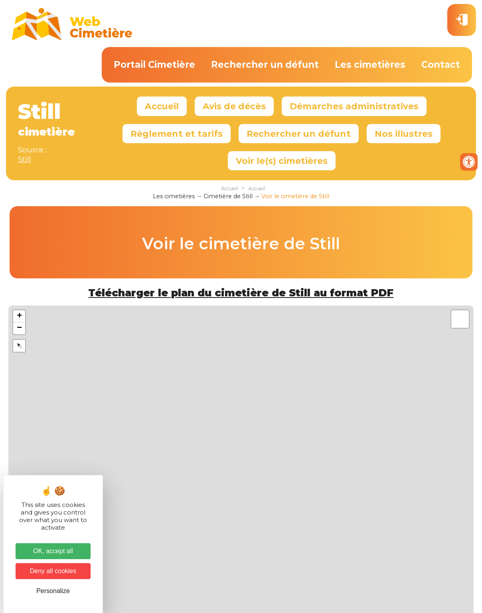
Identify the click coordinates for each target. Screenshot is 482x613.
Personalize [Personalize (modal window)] (53, 590)
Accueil (162, 106)
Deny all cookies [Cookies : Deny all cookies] (53, 571)
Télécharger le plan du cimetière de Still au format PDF (240, 293)
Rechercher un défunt (265, 64)
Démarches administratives (354, 106)
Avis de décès (234, 106)
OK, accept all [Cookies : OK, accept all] (53, 551)
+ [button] (19, 316)
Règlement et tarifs (176, 133)
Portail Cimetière (154, 64)
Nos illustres (404, 133)
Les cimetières (370, 64)
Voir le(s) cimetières (282, 161)
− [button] (19, 328)
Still (24, 159)
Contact (440, 64)
